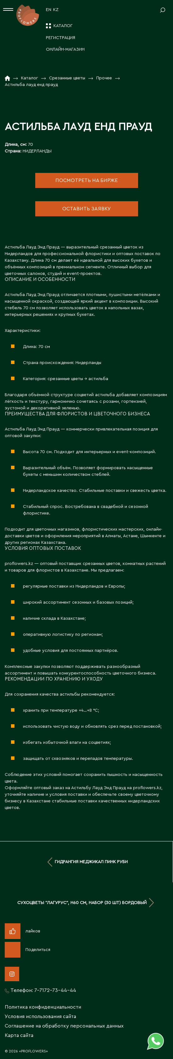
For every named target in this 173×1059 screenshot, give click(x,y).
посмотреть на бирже (86, 180)
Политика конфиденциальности (43, 1007)
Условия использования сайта (40, 1016)
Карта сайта (19, 1035)
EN (48, 10)
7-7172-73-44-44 (55, 990)
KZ (56, 10)
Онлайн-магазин (65, 49)
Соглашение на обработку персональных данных (64, 1025)
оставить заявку (86, 208)
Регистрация (60, 38)
